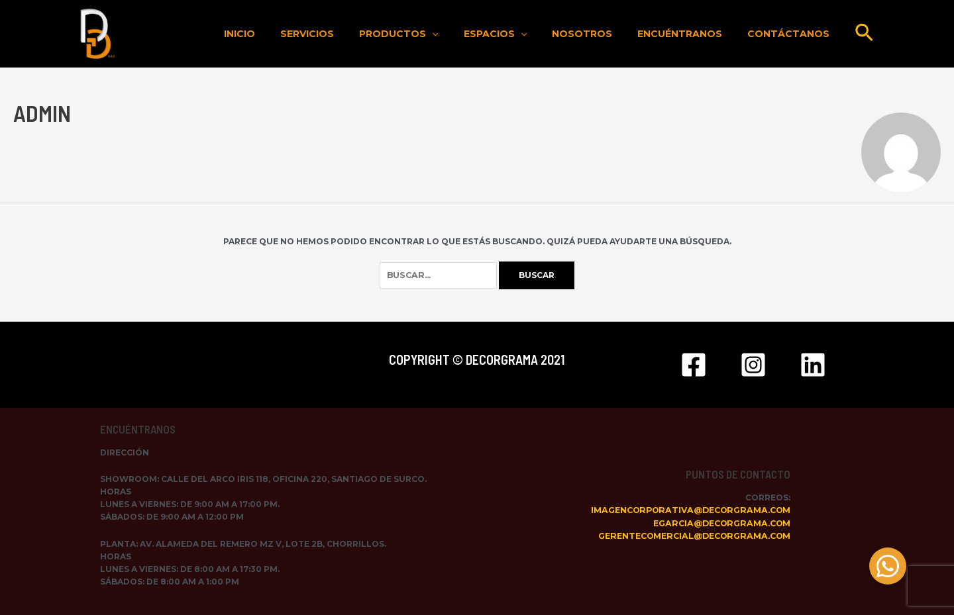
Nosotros (598, 34)
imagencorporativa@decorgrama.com (690, 511)
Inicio (282, 34)
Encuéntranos (689, 34)
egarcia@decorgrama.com (721, 523)
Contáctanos (792, 34)
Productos (428, 34)
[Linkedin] (813, 365)
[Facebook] (693, 365)
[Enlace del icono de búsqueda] (864, 34)
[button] (887, 566)
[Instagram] (753, 365)
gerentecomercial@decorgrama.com (694, 536)
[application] (462, 34)
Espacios (518, 34)
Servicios (343, 34)
